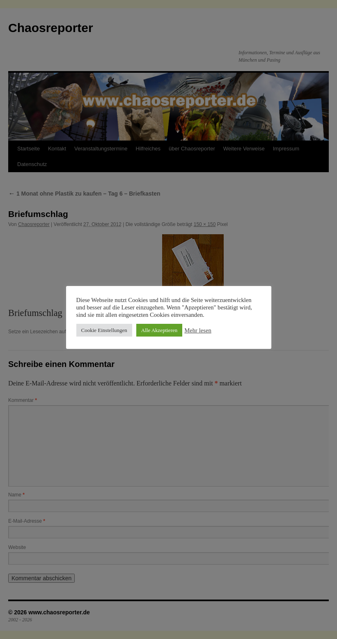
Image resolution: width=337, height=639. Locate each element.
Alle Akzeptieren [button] (159, 330)
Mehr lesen (197, 330)
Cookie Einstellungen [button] (104, 330)
